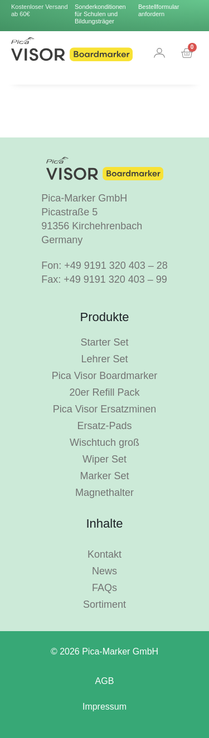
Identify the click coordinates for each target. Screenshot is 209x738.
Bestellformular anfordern (158, 10)
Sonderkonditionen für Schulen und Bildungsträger (100, 13)
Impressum (104, 706)
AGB (104, 681)
